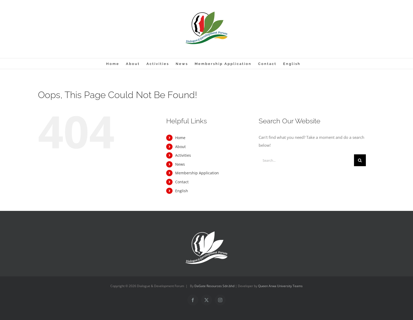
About (180, 146)
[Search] (360, 160)
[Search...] (306, 160)
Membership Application (197, 172)
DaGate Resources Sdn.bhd (214, 286)
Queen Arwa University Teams (280, 286)
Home (180, 137)
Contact (182, 181)
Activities (183, 155)
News (180, 164)
